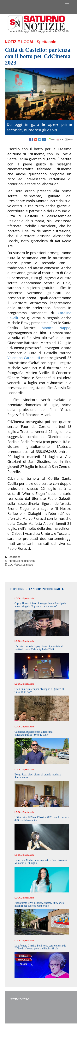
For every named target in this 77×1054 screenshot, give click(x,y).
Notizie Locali (20, 42)
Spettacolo (46, 42)
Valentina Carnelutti (24, 357)
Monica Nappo (56, 327)
